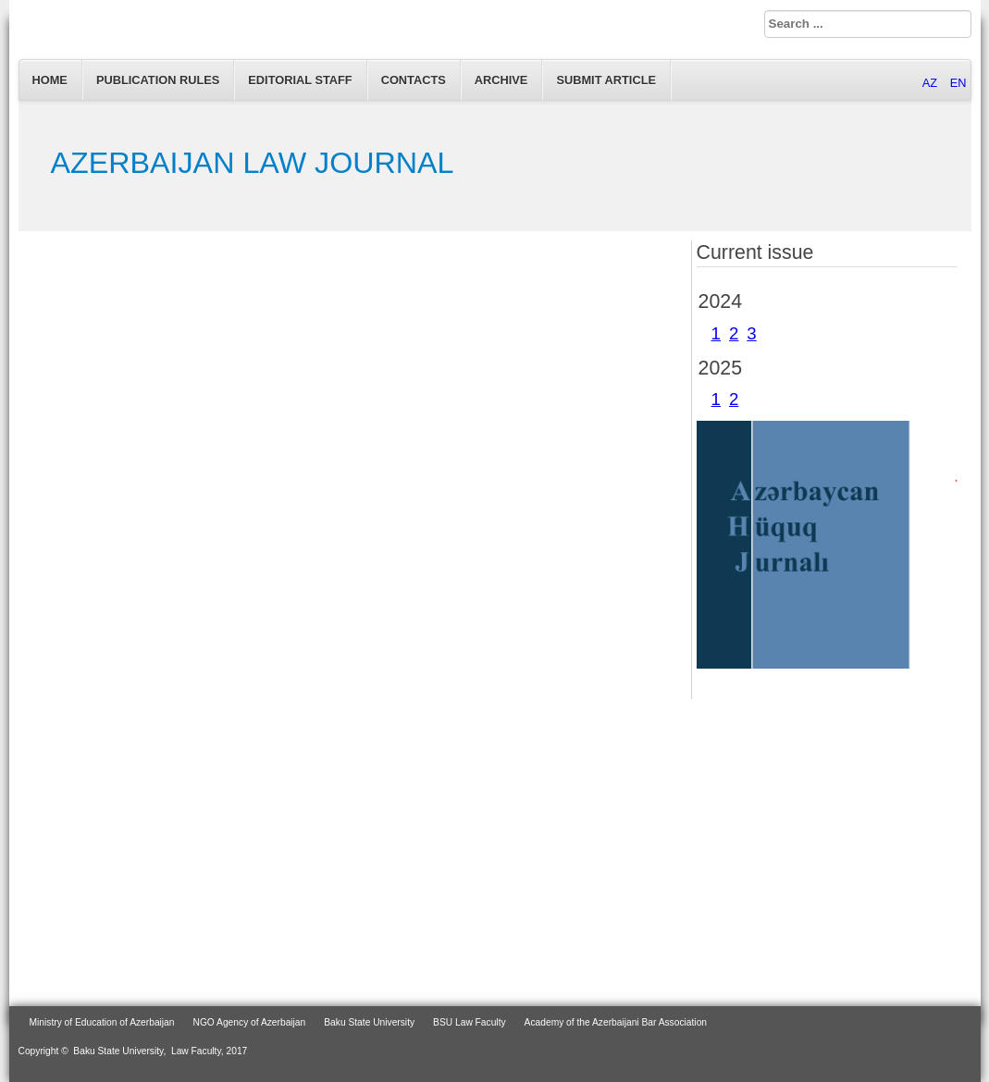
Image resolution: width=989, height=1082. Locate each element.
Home (50, 80)
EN (958, 83)
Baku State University (369, 1022)
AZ (931, 83)
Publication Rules (157, 80)
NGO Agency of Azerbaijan (249, 1022)
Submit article (606, 80)
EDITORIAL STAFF (300, 80)
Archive (501, 80)
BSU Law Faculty (469, 1022)
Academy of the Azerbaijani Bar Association (616, 1022)
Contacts (413, 80)
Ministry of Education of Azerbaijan (102, 1022)
